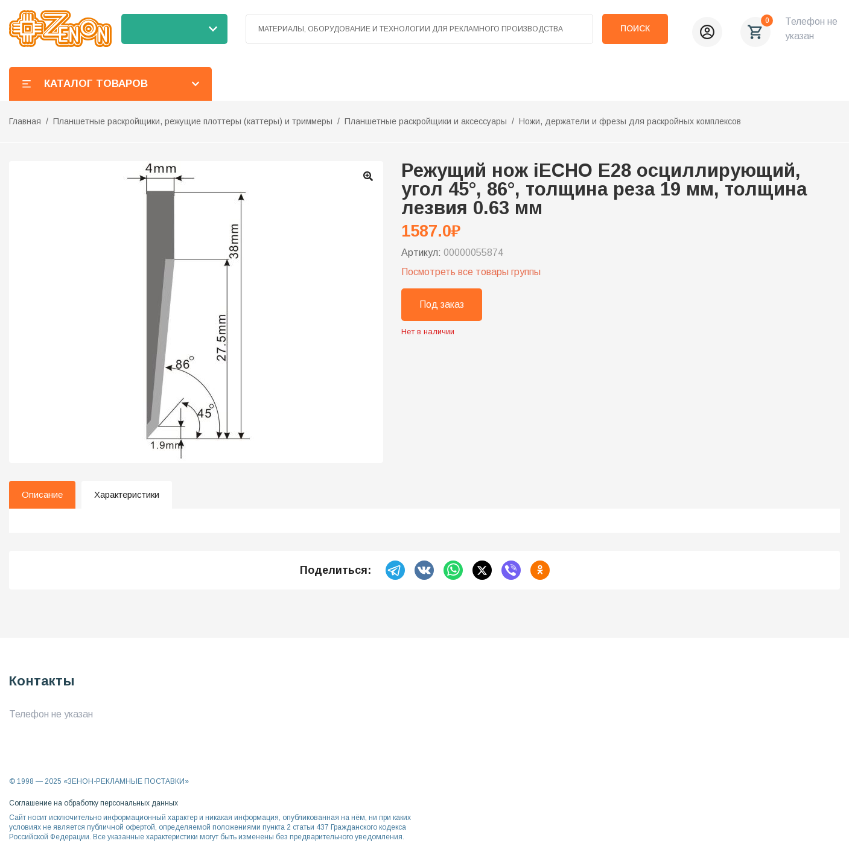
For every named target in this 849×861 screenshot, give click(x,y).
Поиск (635, 28)
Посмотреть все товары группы (471, 272)
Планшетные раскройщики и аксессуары (426, 121)
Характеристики (126, 494)
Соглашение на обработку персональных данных (93, 803)
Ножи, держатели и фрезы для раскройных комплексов (630, 121)
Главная (25, 121)
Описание (42, 494)
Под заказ (441, 304)
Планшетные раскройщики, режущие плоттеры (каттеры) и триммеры (192, 121)
